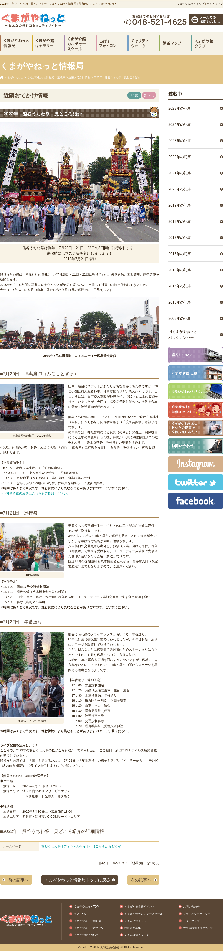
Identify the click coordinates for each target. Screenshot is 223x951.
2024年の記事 (179, 125)
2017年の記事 (179, 238)
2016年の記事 (179, 254)
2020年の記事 (179, 189)
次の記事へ (141, 880)
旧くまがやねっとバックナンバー (183, 335)
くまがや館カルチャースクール (143, 913)
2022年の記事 (179, 157)
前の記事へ (18, 880)
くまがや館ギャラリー (138, 921)
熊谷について (82, 913)
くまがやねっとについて (89, 928)
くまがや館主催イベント (139, 906)
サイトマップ (215, 3)
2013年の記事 (179, 302)
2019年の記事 (179, 205)
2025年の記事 (179, 108)
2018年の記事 (179, 221)
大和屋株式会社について (198, 928)
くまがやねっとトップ (190, 3)
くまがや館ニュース (136, 935)
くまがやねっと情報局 (40, 77)
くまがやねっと (14, 77)
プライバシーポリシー (196, 913)
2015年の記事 (179, 270)
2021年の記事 (179, 173)
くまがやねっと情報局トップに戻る (77, 880)
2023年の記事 (179, 141)
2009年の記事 (179, 318)
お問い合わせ (191, 906)
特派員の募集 (132, 928)
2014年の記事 (179, 286)
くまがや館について (86, 935)
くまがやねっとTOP (86, 906)
